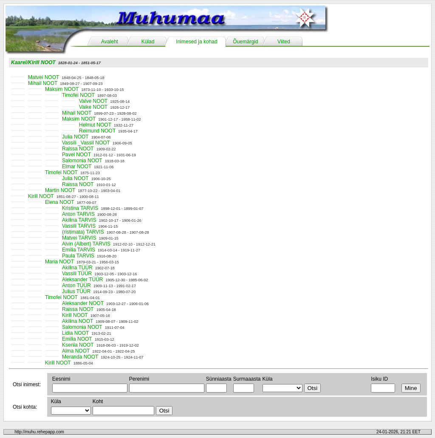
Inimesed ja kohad (196, 42)
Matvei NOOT (43, 77)
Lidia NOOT (75, 333)
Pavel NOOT (76, 155)
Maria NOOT (59, 262)
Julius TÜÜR (76, 291)
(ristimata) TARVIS (83, 232)
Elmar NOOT (76, 167)
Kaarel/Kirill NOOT (33, 62)
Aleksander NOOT (83, 303)
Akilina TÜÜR (77, 268)
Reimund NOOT (97, 131)
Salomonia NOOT (82, 161)
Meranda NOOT (80, 357)
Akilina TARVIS (79, 220)
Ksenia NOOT (78, 345)
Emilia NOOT (77, 339)
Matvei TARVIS (79, 238)
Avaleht (109, 42)
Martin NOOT (60, 190)
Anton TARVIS (78, 214)
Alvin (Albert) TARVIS (86, 244)
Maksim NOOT (62, 89)
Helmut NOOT (95, 125)
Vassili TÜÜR (77, 274)
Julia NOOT (75, 137)
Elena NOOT (59, 202)
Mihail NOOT (42, 83)
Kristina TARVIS (80, 208)
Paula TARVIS (78, 256)
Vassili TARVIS (79, 226)
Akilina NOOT (77, 321)
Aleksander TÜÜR (82, 280)
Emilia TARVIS (78, 250)
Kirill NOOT (41, 196)
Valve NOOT (93, 101)
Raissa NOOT (78, 149)
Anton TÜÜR (76, 285)
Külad (148, 42)
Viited (283, 42)
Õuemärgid (245, 42)
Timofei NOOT (78, 95)
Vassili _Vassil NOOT (86, 143)
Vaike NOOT (93, 107)
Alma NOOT (76, 351)
